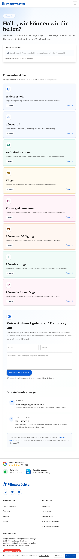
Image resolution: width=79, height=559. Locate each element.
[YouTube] (12, 492)
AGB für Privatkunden (50, 521)
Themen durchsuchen (13, 47)
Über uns (6, 511)
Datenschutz (47, 511)
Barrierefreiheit (48, 516)
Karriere (6, 516)
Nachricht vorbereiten (19, 372)
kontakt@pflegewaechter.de (30, 404)
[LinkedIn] (19, 492)
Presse (5, 521)
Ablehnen (58, 556)
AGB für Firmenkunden (50, 526)
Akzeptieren (70, 556)
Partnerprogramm (9, 506)
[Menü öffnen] (75, 3)
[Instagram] (5, 492)
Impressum (46, 506)
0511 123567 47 (22, 421)
